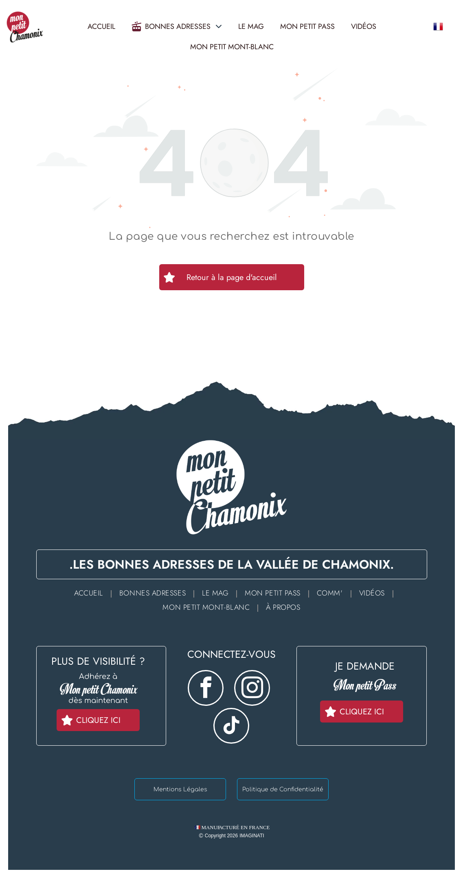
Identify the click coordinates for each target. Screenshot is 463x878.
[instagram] (252, 689)
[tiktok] (231, 727)
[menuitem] (90, 593)
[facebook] (206, 689)
